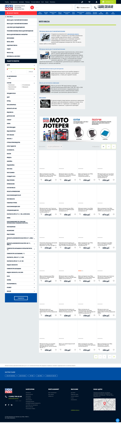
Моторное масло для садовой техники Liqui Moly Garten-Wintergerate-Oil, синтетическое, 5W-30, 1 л (48, 345)
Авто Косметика (101, 13)
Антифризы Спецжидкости (88, 13)
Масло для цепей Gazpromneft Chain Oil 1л (67, 344)
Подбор (7, 2)
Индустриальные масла (80, 13)
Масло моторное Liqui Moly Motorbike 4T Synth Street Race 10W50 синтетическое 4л (106, 209)
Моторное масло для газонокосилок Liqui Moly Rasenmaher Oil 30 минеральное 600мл (106, 311)
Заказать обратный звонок (104, 9)
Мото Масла (107, 13)
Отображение (95, 146)
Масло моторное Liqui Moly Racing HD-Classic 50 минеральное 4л (85, 244)
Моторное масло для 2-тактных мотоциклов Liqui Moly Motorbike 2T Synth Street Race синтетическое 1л (48, 210)
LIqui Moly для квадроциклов (16, 27)
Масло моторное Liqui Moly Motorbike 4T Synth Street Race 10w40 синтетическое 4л (48, 175)
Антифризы (28, 398)
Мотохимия (10, 38)
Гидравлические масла (53, 13)
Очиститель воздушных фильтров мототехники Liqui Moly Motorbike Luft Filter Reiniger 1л (48, 244)
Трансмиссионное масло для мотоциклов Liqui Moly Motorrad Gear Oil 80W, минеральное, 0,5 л (68, 244)
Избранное (50, 397)
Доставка (21, 2)
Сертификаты (14, 2)
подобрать (21, 298)
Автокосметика (29, 395)
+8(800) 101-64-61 (105, 7)
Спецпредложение (30, 402)
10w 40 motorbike (11, 376)
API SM (31, 376)
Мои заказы (51, 395)
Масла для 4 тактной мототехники (17, 23)
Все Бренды (113, 13)
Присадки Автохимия (95, 13)
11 (108, 357)
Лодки (9, 49)
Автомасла (28, 393)
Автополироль (29, 400)
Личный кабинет (35, 2)
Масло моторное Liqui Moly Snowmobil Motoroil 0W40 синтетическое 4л (105, 244)
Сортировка (42, 146)
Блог (42, 2)
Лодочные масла (12, 45)
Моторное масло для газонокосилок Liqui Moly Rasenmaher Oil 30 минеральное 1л (48, 311)
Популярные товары (30, 409)
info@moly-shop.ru (75, 410)
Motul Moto (10, 41)
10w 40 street (22, 376)
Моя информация (52, 393)
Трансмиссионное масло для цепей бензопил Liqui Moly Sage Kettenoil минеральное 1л (67, 310)
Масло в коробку (60, 13)
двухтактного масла (73, 34)
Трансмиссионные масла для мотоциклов (20, 31)
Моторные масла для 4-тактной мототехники (52, 49)
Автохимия (28, 397)
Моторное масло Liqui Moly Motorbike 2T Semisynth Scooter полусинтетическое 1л (67, 175)
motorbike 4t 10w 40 (51, 376)
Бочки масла (73, 13)
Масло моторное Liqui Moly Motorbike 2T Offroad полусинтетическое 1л (105, 345)
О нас (72, 398)
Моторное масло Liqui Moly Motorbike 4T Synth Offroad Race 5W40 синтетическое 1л (67, 277)
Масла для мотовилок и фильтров (17, 34)
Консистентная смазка (67, 13)
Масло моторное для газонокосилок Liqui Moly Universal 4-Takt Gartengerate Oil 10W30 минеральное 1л (86, 311)
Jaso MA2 (40, 376)
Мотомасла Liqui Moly (13, 56)
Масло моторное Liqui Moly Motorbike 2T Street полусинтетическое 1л (85, 175)
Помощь (27, 2)
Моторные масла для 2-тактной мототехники (52, 31)
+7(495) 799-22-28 (105, 6)
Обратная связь (74, 395)
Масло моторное (40, 13)
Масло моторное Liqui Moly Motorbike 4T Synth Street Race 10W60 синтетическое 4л (86, 277)
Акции (47, 2)
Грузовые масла (46, 13)
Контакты (52, 2)
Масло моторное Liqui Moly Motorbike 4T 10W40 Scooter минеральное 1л (66, 209)
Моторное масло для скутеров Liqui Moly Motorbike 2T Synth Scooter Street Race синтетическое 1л (106, 175)
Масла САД (10, 52)
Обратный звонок (13, 399)
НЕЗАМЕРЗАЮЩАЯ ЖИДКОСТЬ (33, 404)
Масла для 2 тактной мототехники (17, 20)
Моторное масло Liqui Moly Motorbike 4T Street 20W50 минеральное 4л (85, 209)
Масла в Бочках (29, 407)
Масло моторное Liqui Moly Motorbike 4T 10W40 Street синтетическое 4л (47, 277)
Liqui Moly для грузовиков (32, 405)
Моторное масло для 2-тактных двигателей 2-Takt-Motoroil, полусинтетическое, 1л (106, 277)
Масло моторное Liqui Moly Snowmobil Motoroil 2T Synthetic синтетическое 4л (86, 345)
